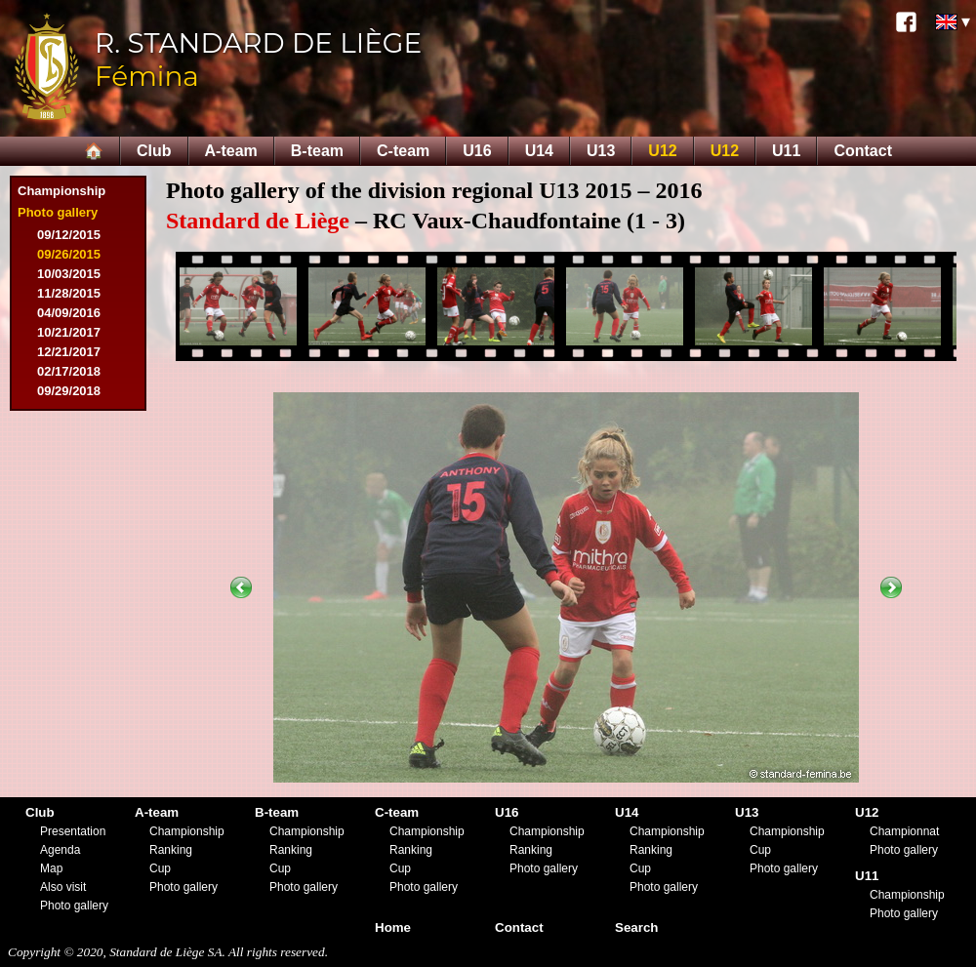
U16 (477, 150)
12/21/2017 (69, 351)
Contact (863, 150)
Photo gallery (58, 212)
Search (636, 927)
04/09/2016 (69, 312)
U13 (601, 150)
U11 (786, 150)
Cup (160, 868)
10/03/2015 (69, 273)
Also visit (63, 887)
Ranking (170, 850)
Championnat (904, 831)
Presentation (72, 831)
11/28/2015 (69, 293)
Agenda (60, 850)
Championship (61, 190)
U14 (539, 150)
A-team (231, 150)
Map (51, 868)
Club (154, 150)
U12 (662, 150)
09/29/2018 (69, 390)
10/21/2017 (69, 332)
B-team (317, 150)
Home (393, 927)
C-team (403, 150)
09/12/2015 (69, 234)
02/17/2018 (69, 371)
